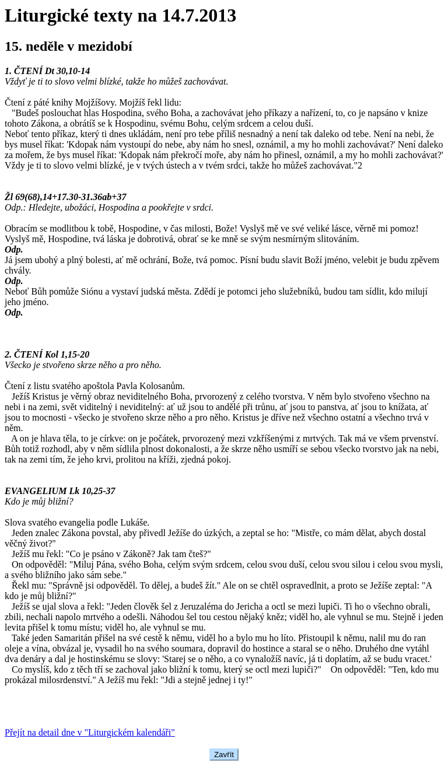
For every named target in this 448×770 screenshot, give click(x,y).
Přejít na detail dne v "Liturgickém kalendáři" (90, 732)
